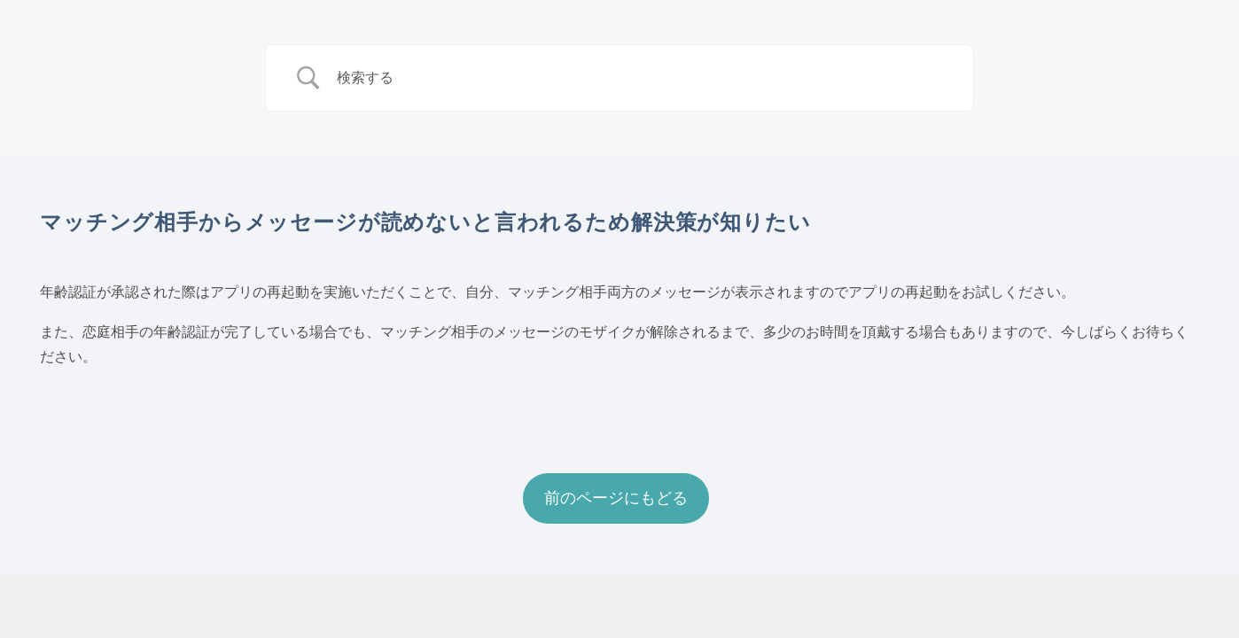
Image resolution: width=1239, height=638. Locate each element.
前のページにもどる (616, 498)
